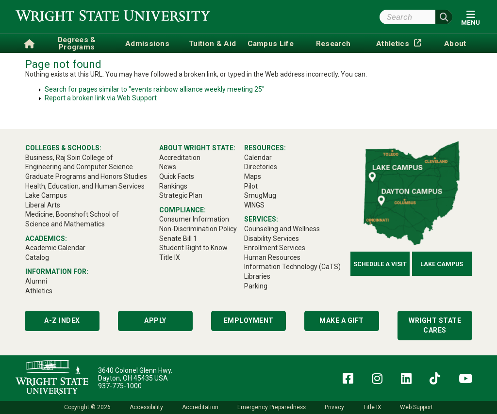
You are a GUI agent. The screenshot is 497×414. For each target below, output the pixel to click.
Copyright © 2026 (87, 407)
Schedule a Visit (380, 264)
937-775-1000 (120, 386)
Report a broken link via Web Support (101, 98)
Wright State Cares (435, 325)
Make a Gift (341, 320)
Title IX (372, 407)
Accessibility (146, 407)
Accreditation (200, 407)
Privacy (334, 407)
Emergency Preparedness (271, 407)
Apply (155, 320)
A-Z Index (62, 320)
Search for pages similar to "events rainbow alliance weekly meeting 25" (155, 89)
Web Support (416, 407)
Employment (249, 320)
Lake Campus (441, 264)
